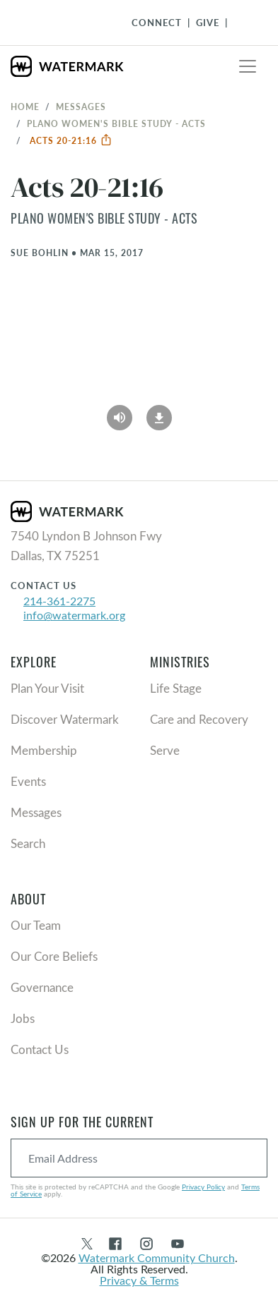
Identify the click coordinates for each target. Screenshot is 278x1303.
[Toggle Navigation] (243, 23)
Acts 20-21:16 (71, 140)
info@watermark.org (74, 614)
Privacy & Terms (139, 1280)
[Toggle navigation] (247, 66)
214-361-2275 (59, 600)
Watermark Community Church (157, 1257)
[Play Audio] (119, 413)
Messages (81, 106)
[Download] (159, 413)
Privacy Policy (203, 1187)
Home (25, 106)
